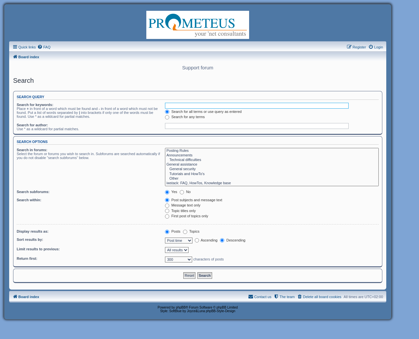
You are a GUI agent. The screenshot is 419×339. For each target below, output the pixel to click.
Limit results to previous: (38, 249)
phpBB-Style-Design (220, 311)
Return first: (27, 258)
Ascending (206, 240)
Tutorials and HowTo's (272, 174)
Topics (191, 231)
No (185, 192)
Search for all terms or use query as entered (203, 112)
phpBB (181, 307)
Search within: (29, 200)
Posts (172, 231)
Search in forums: (32, 150)
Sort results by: (30, 239)
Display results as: (32, 231)
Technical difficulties (272, 160)
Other (272, 178)
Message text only (182, 205)
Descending (232, 240)
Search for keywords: (35, 105)
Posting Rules (272, 151)
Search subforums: (33, 192)
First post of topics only (186, 216)
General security (272, 169)
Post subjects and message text (193, 200)
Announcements (272, 155)
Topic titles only (180, 211)
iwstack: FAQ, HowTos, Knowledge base (272, 183)
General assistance (272, 164)
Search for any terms (185, 117)
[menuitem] (43, 47)
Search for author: (32, 125)
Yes (171, 192)
